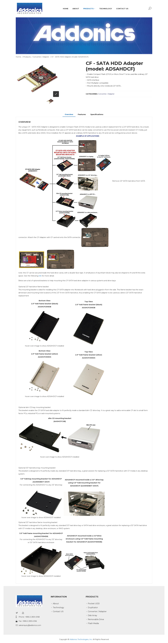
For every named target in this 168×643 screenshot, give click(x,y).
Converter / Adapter (41, 57)
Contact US (122, 9)
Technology (105, 9)
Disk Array (92, 615)
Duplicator (93, 607)
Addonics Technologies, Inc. (81, 639)
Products (89, 9)
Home (65, 9)
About (75, 9)
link (40, 276)
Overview (69, 114)
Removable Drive (96, 619)
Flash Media (93, 623)
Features (82, 114)
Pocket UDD (94, 603)
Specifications (97, 114)
